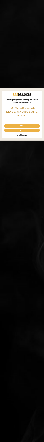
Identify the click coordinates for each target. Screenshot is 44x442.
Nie (21, 130)
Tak (21, 126)
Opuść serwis (22, 135)
